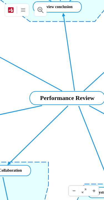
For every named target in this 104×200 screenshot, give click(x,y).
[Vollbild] (84, 191)
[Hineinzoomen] (94, 191)
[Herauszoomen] (74, 191)
